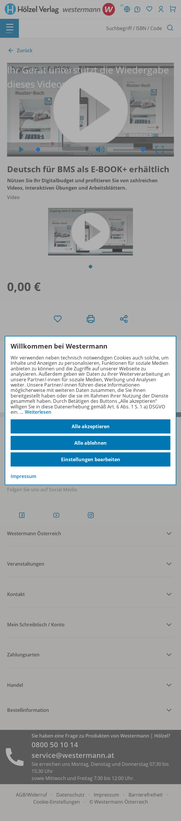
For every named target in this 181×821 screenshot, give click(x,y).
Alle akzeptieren (91, 426)
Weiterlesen (38, 412)
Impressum (23, 476)
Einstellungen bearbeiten (90, 459)
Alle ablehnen (90, 443)
